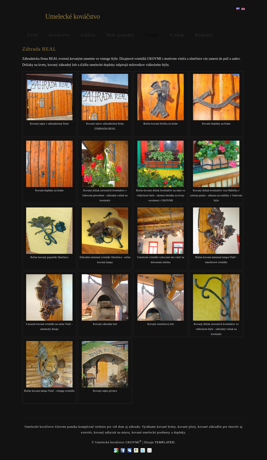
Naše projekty (120, 35)
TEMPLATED (164, 442)
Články (152, 35)
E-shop (177, 35)
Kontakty (204, 35)
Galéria (88, 35)
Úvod (32, 35)
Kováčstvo (59, 35)
